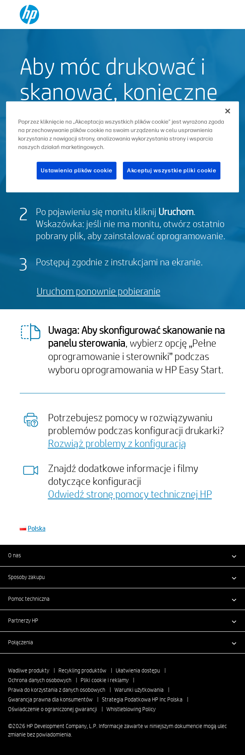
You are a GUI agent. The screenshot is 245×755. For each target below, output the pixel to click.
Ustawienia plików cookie (76, 170)
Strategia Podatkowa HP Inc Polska (142, 699)
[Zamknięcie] (228, 111)
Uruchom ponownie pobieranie (98, 291)
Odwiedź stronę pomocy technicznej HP (130, 493)
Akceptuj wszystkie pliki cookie (171, 170)
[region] (122, 146)
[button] (122, 555)
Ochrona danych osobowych (39, 680)
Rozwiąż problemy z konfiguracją (117, 442)
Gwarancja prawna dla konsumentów (50, 699)
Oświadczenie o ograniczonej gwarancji (52, 709)
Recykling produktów (82, 670)
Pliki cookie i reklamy (105, 680)
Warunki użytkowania (139, 689)
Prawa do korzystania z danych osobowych (56, 689)
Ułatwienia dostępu (138, 670)
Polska (37, 528)
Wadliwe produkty (28, 670)
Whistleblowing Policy (131, 709)
